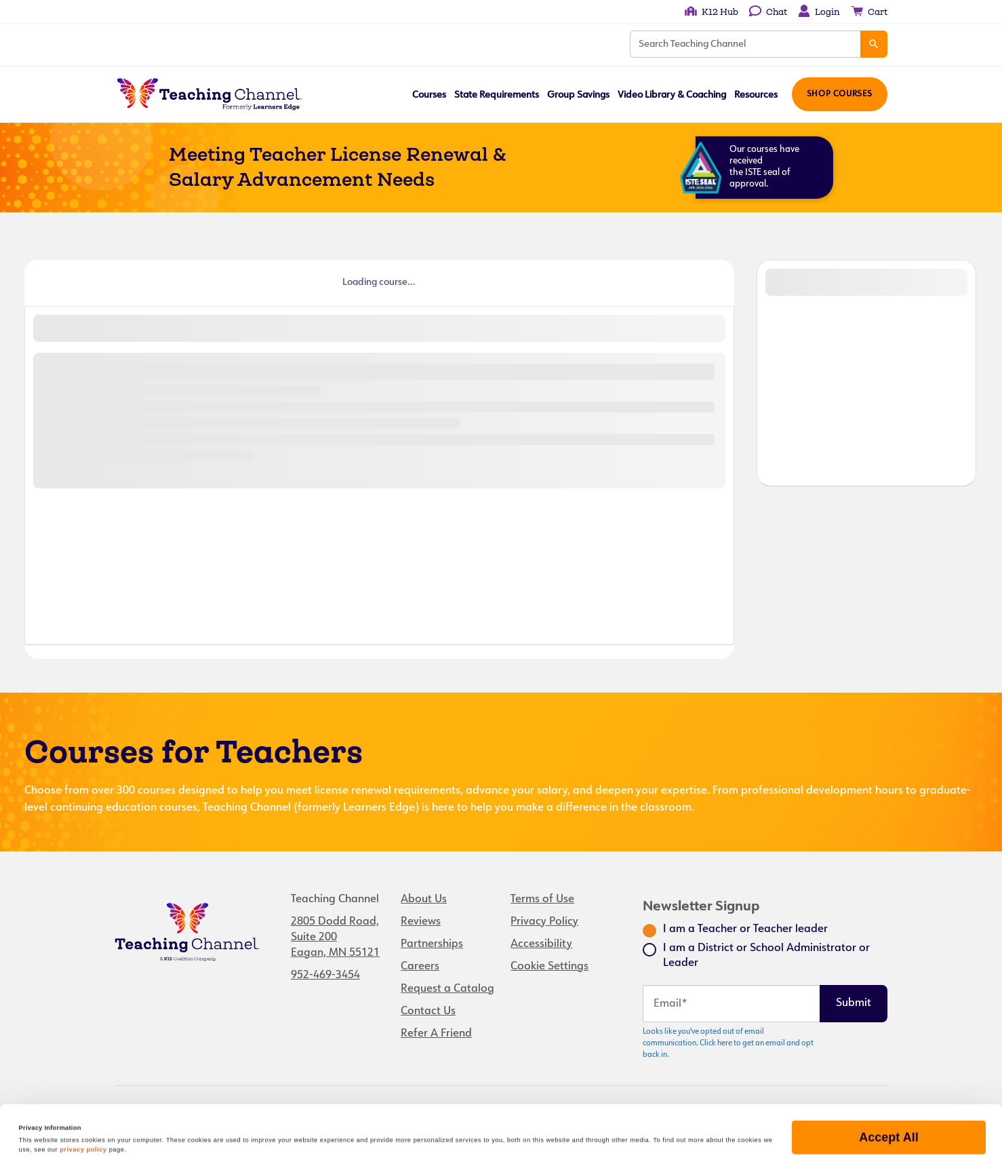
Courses (429, 95)
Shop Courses (840, 94)
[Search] (873, 44)
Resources (756, 95)
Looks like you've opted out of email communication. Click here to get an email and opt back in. (728, 1043)
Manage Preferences (888, 1127)
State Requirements (496, 95)
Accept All (888, 1087)
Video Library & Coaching (672, 95)
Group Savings (578, 95)
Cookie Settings (549, 966)
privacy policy (83, 1099)
